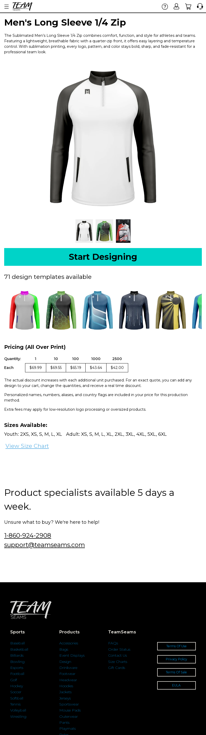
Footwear (67, 673)
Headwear (68, 680)
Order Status (119, 649)
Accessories (68, 643)
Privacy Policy (176, 659)
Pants (64, 722)
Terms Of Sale (176, 672)
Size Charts (117, 661)
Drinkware (68, 667)
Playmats (67, 728)
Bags (63, 649)
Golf (13, 680)
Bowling (17, 661)
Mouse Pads (70, 710)
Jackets (65, 692)
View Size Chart (27, 446)
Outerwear (68, 716)
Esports (16, 667)
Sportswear (69, 704)
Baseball (17, 643)
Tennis (15, 704)
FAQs (113, 643)
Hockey (16, 686)
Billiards (16, 655)
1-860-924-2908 (27, 535)
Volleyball (18, 710)
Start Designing (103, 257)
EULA (176, 685)
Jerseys (65, 698)
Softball (16, 698)
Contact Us (117, 655)
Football (17, 673)
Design (65, 661)
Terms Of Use (176, 646)
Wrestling (18, 716)
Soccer (15, 692)
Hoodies (66, 686)
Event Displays (72, 655)
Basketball (19, 649)
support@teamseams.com (44, 545)
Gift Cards (116, 667)
